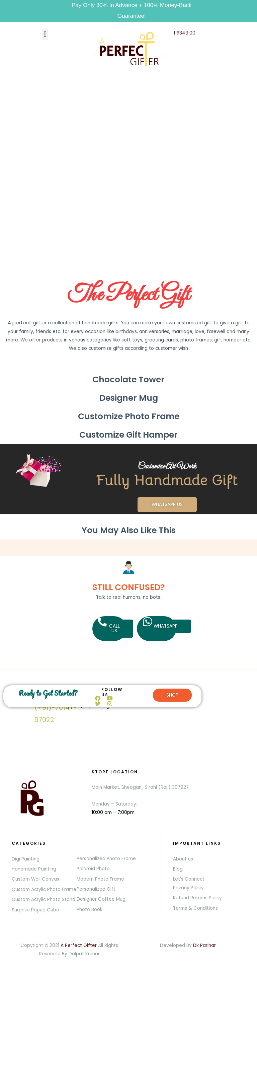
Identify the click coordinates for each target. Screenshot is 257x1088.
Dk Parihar (204, 945)
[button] (45, 34)
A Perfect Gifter (79, 945)
